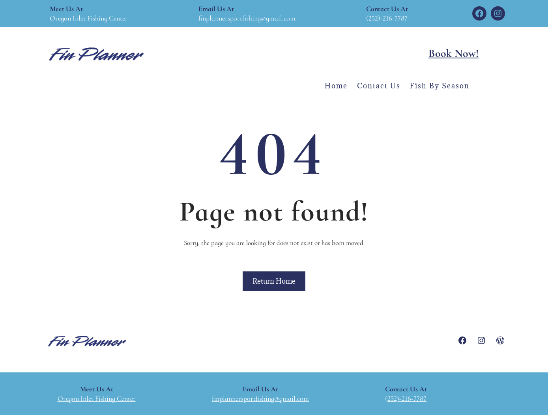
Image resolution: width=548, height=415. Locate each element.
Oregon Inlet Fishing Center (89, 18)
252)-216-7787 (388, 18)
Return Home (274, 281)
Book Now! (453, 53)
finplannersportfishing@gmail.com (247, 18)
